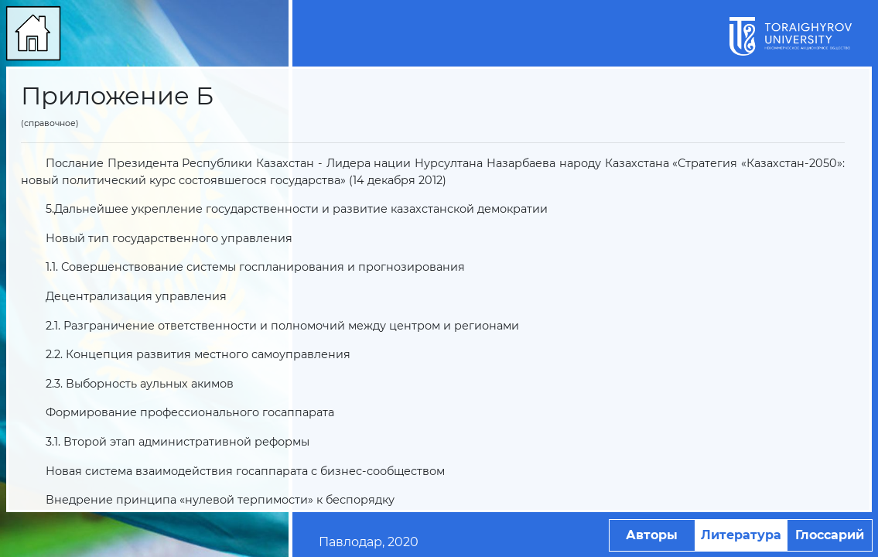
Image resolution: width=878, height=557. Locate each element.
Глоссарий (829, 535)
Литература (741, 535)
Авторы (652, 535)
